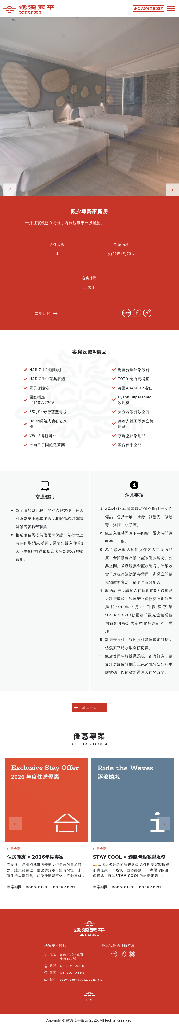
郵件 (53, 979)
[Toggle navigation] (170, 8)
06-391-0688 (72, 972)
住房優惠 (15, 848)
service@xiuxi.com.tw (81, 979)
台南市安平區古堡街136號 (72, 956)
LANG (148, 8)
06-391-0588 (72, 965)
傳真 (53, 972)
